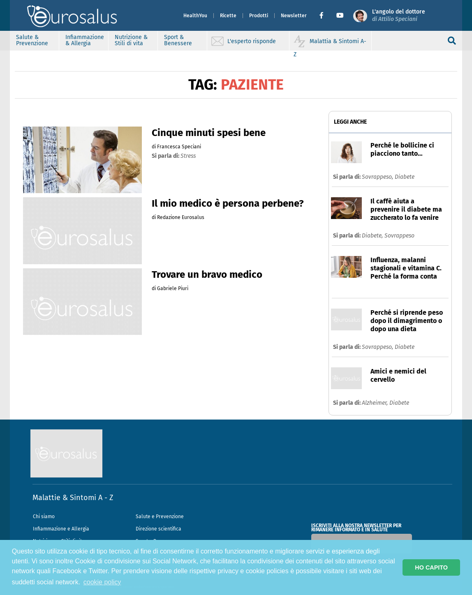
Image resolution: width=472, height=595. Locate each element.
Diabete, (373, 235)
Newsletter (294, 15)
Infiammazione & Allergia (84, 40)
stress (188, 155)
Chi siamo (44, 516)
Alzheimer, (375, 402)
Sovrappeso (399, 235)
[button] (324, 16)
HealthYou (195, 15)
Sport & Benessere (178, 40)
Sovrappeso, (378, 176)
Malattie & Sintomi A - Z (72, 497)
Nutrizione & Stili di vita (131, 40)
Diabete (404, 176)
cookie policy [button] (102, 582)
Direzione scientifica (158, 529)
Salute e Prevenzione (160, 516)
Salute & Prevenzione (32, 40)
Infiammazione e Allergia (61, 529)
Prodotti (258, 15)
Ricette (228, 15)
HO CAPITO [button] (431, 567)
